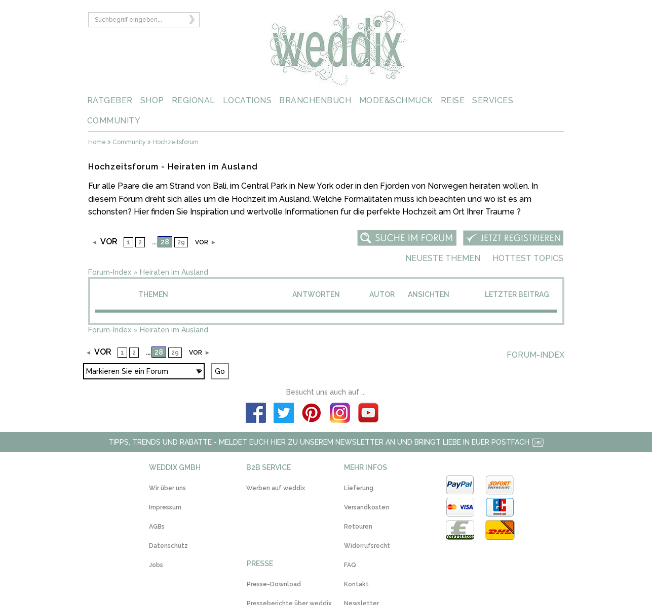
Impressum (165, 507)
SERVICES (492, 100)
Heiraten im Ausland (174, 272)
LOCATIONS (247, 100)
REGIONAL (193, 100)
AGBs (157, 526)
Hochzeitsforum (175, 142)
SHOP (152, 100)
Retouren (358, 526)
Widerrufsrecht (367, 545)
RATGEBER (110, 100)
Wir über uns (167, 488)
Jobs (156, 565)
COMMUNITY (114, 120)
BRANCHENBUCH (315, 100)
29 (181, 242)
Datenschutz (168, 545)
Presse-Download (274, 584)
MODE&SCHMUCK (396, 100)
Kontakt (356, 584)
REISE (453, 100)
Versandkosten (366, 507)
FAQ (350, 565)
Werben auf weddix (275, 488)
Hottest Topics (527, 258)
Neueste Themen (442, 258)
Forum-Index (109, 272)
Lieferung (358, 488)
